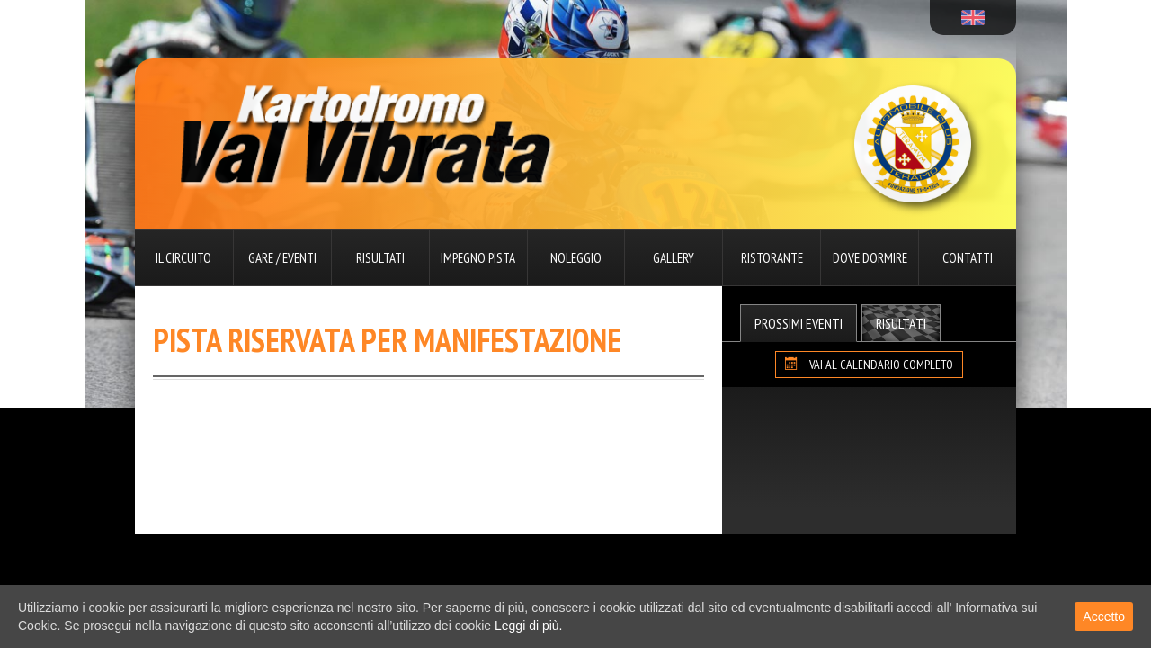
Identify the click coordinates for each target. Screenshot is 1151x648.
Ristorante (772, 257)
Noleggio (576, 257)
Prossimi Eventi (798, 323)
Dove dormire (870, 257)
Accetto (1104, 616)
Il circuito (183, 257)
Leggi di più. (529, 625)
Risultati (380, 257)
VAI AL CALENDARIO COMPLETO (869, 364)
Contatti (967, 257)
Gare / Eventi (282, 257)
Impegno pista (478, 257)
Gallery (673, 257)
